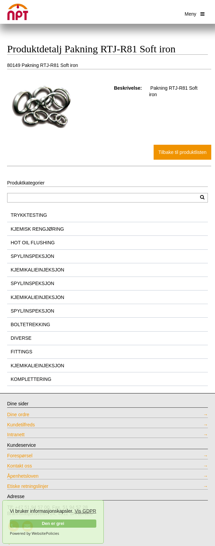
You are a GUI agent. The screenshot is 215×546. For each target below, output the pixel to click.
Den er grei (53, 523)
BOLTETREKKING (30, 324)
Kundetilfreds (21, 424)
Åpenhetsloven (23, 476)
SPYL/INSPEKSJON (32, 256)
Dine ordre (18, 414)
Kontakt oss (19, 466)
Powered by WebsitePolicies (34, 533)
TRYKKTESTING (29, 215)
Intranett (15, 434)
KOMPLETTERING (31, 379)
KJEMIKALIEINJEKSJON (37, 269)
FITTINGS (22, 351)
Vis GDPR (85, 511)
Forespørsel (20, 455)
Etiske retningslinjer (27, 486)
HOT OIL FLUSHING (33, 242)
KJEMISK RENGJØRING (37, 229)
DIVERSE (21, 338)
